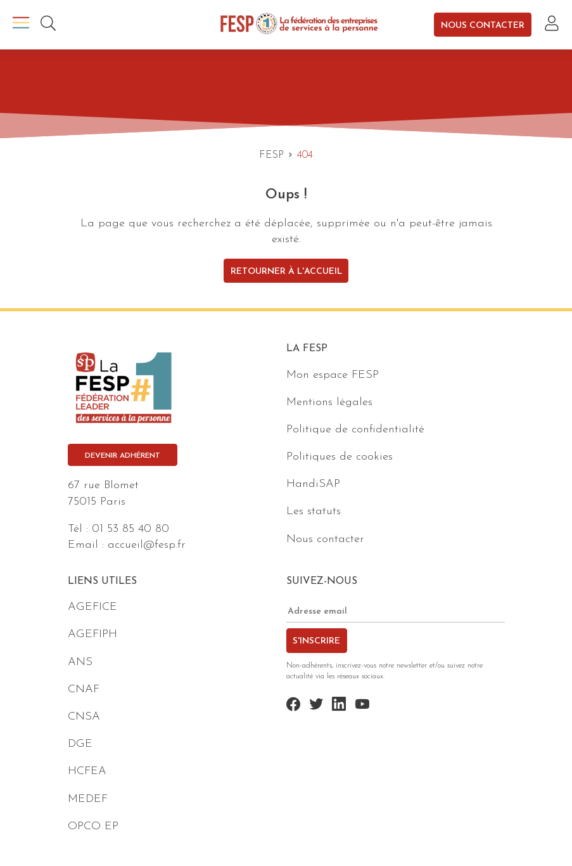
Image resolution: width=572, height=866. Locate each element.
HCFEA (87, 771)
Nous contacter (482, 25)
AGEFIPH (92, 634)
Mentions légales (329, 402)
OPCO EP (93, 826)
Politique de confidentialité (355, 429)
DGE (80, 744)
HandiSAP (313, 484)
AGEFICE (92, 607)
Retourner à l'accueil (286, 271)
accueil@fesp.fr (147, 545)
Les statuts (313, 511)
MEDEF (88, 799)
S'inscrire (316, 641)
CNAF (83, 689)
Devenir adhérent (122, 456)
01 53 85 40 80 (130, 529)
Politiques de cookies (339, 457)
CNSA (84, 717)
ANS (80, 662)
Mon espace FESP (332, 375)
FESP (271, 155)
